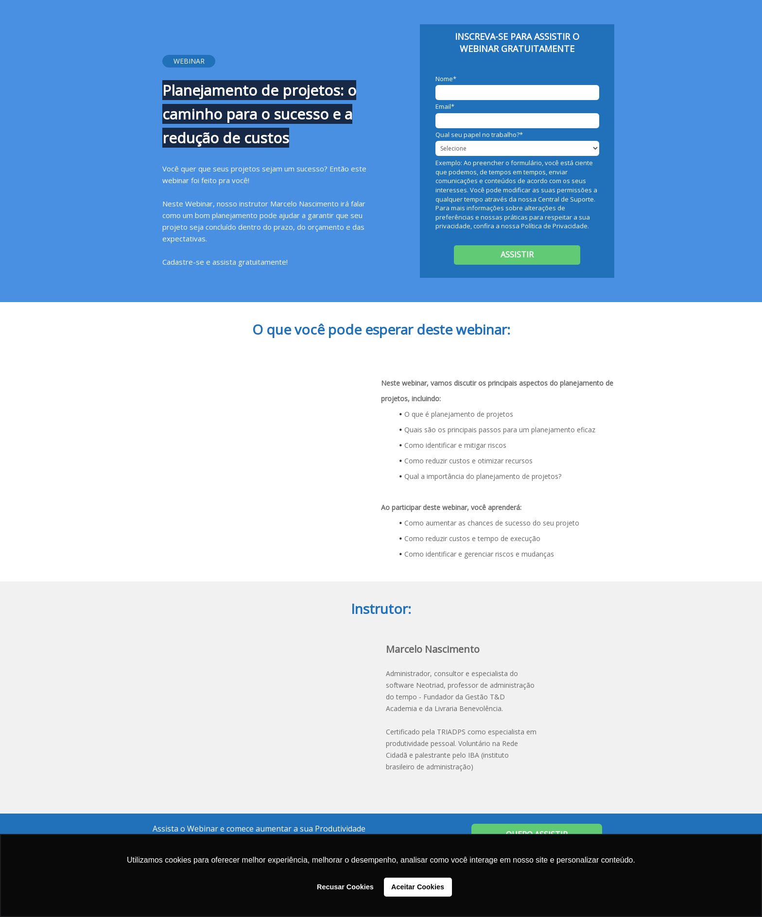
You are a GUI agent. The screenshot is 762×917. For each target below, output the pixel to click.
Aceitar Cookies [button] (417, 887)
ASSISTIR (517, 254)
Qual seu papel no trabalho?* (479, 134)
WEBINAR (189, 61)
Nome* (445, 79)
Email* (444, 106)
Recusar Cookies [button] (345, 887)
